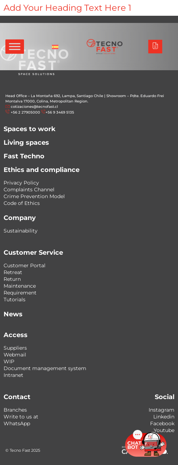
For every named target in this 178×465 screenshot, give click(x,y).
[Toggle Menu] (14, 46)
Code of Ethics (22, 203)
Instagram (161, 410)
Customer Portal (24, 265)
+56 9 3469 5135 (59, 112)
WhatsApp (17, 423)
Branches (15, 410)
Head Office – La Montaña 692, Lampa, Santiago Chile (54, 96)
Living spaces (26, 143)
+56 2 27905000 (25, 112)
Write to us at (21, 416)
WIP (9, 361)
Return (12, 279)
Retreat (13, 272)
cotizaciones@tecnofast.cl (34, 106)
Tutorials (14, 299)
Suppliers (15, 348)
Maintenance (20, 286)
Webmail (15, 354)
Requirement (20, 292)
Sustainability (21, 230)
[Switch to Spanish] (55, 46)
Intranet (13, 375)
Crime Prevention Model (34, 196)
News (13, 314)
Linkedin (163, 416)
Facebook (162, 423)
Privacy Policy (21, 182)
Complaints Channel (29, 189)
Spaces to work (30, 129)
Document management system (45, 368)
